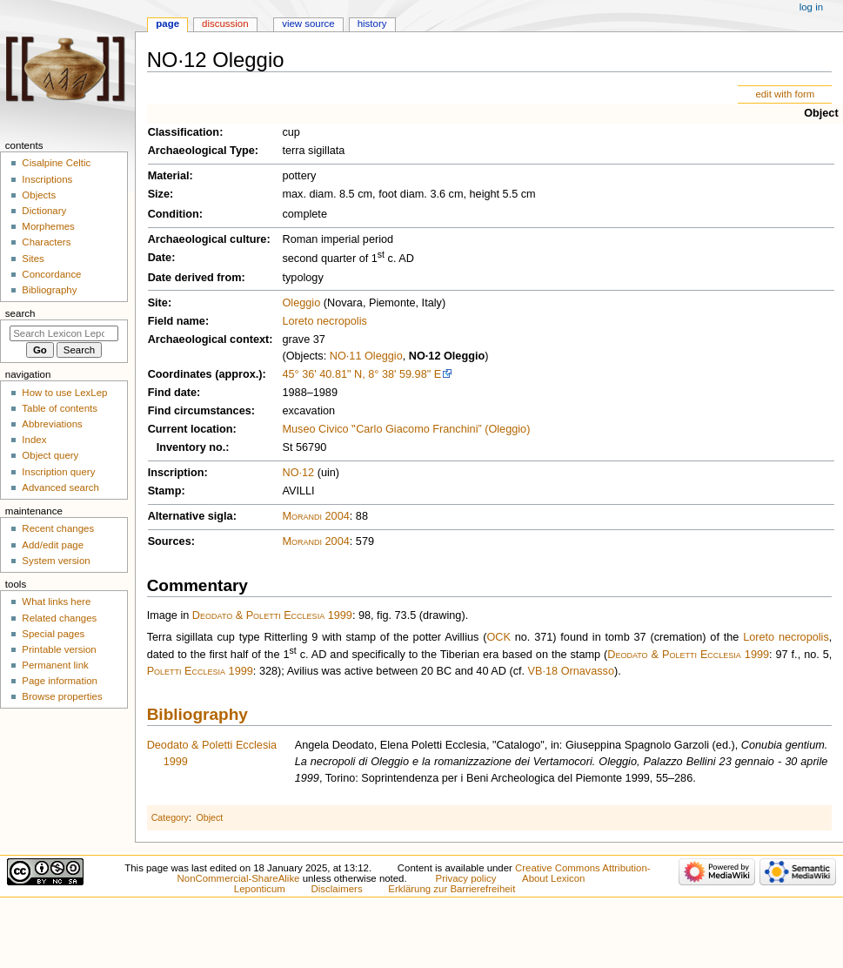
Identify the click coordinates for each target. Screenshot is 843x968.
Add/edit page (53, 545)
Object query (50, 455)
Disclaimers (337, 889)
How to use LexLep (64, 392)
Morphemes (48, 226)
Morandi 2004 (315, 516)
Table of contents (59, 408)
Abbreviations (52, 424)
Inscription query (58, 472)
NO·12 (298, 473)
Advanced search (60, 487)
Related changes (59, 618)
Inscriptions (47, 179)
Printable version (59, 649)
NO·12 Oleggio (447, 356)
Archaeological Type (201, 151)
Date (160, 258)
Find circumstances (199, 411)
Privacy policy (466, 878)
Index (34, 439)
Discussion (225, 23)
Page (167, 23)
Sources (169, 541)
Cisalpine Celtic (56, 163)
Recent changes (58, 528)
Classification (184, 132)
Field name (176, 321)
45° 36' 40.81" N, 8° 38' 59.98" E (361, 374)
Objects (39, 195)
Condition (173, 214)
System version (56, 560)
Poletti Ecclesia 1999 (200, 671)
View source (308, 23)
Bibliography (197, 714)
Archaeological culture (207, 239)
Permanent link (55, 665)
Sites (32, 258)
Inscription (176, 473)
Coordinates (180, 374)
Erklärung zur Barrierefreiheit (451, 889)
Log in (811, 7)
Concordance (51, 274)
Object (821, 113)
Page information (59, 681)
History (372, 23)
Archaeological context (209, 339)
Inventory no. (191, 447)
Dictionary (44, 210)
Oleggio (301, 303)
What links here (56, 601)
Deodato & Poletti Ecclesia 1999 (272, 615)
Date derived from (195, 278)
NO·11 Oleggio (366, 356)
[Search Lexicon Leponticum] (64, 333)
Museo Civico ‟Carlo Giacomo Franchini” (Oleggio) (406, 429)
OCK (498, 637)
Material (169, 176)
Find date (172, 393)
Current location (190, 429)
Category (170, 817)
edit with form (784, 94)
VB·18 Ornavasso (571, 671)
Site (158, 303)
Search (20, 313)
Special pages (53, 634)
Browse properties (62, 696)
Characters (46, 242)
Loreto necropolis (324, 321)
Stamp (165, 491)
